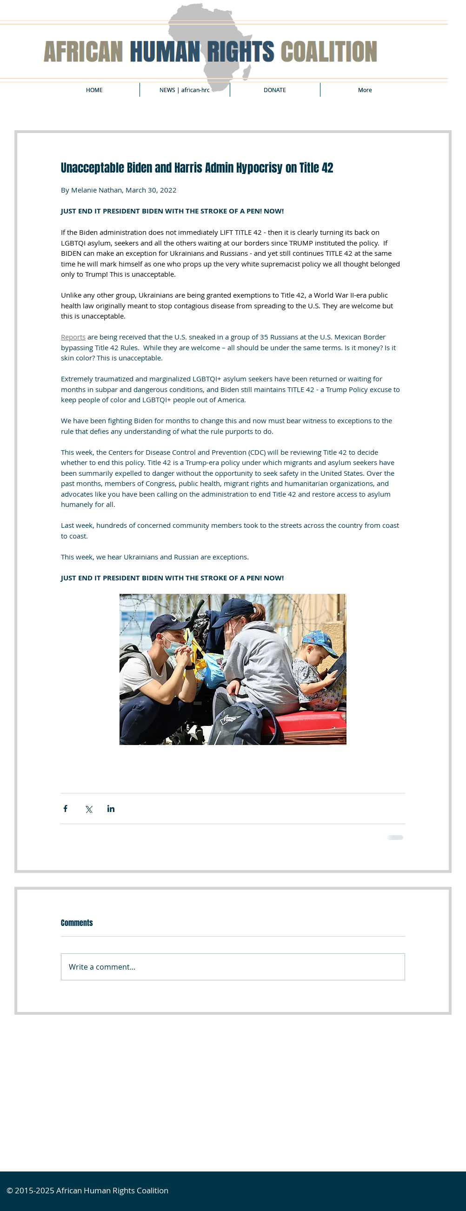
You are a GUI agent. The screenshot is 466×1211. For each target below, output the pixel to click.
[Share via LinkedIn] (111, 808)
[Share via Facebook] (65, 808)
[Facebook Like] (85, 1036)
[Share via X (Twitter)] (88, 808)
